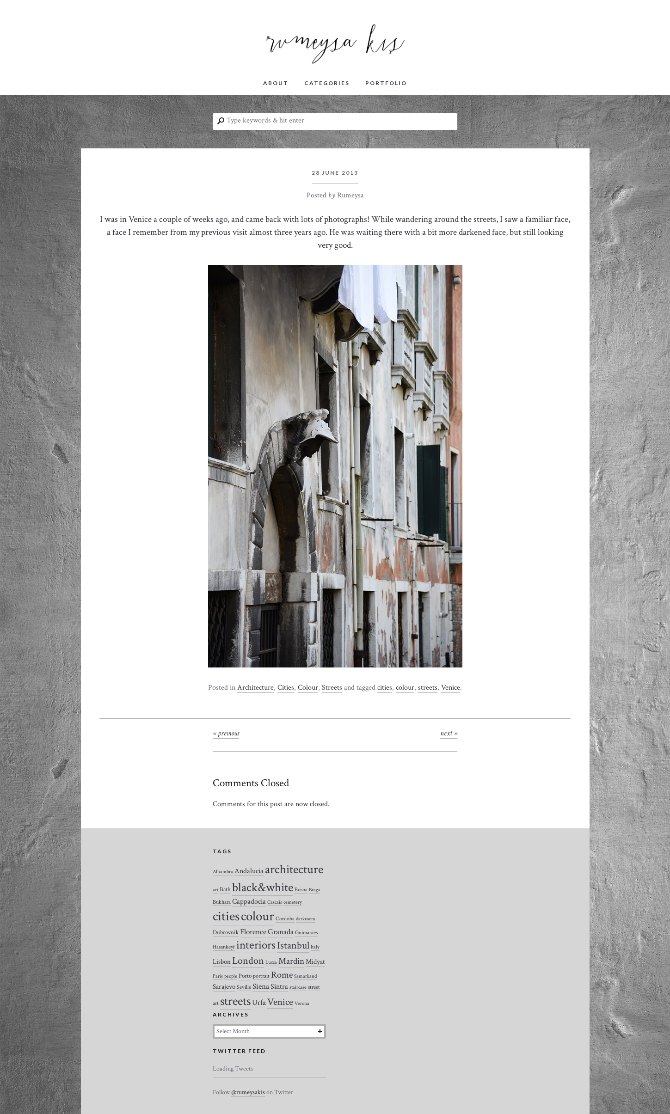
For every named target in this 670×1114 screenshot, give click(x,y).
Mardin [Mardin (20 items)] (291, 961)
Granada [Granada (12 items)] (281, 932)
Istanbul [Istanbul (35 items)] (293, 945)
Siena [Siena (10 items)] (260, 986)
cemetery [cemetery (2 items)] (292, 902)
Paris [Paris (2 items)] (218, 976)
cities (384, 687)
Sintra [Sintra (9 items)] (279, 987)
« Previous (226, 733)
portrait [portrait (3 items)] (261, 976)
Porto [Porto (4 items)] (245, 976)
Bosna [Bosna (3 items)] (301, 889)
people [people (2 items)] (230, 976)
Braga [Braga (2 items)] (314, 890)
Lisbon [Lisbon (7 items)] (222, 961)
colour (405, 687)
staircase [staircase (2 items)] (298, 987)
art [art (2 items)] (215, 890)
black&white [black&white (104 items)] (262, 887)
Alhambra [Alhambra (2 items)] (223, 872)
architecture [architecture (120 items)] (294, 869)
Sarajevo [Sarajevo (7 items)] (224, 986)
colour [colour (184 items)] (257, 916)
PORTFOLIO (386, 83)
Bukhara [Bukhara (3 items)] (222, 902)
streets (427, 687)
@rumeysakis (248, 1092)
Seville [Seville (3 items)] (244, 987)
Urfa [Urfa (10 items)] (259, 1003)
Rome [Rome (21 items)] (282, 975)
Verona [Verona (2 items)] (302, 1003)
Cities (285, 687)
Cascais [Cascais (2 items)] (274, 902)
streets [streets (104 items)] (235, 1001)
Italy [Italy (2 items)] (315, 947)
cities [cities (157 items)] (226, 916)
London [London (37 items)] (248, 960)
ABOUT (276, 83)
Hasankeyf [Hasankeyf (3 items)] (224, 946)
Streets (332, 687)
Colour (308, 687)
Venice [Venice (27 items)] (280, 1002)
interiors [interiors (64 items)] (256, 945)
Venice (450, 687)
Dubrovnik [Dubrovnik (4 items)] (226, 932)
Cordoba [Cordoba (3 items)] (285, 918)
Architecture (255, 687)
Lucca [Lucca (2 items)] (271, 962)
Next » (448, 733)
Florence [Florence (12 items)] (253, 932)
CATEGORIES (327, 83)
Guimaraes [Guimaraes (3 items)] (306, 932)
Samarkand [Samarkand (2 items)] (305, 976)
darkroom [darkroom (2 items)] (305, 919)
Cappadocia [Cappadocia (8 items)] (249, 901)
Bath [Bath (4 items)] (225, 890)
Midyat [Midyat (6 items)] (315, 961)
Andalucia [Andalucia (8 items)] (249, 870)
